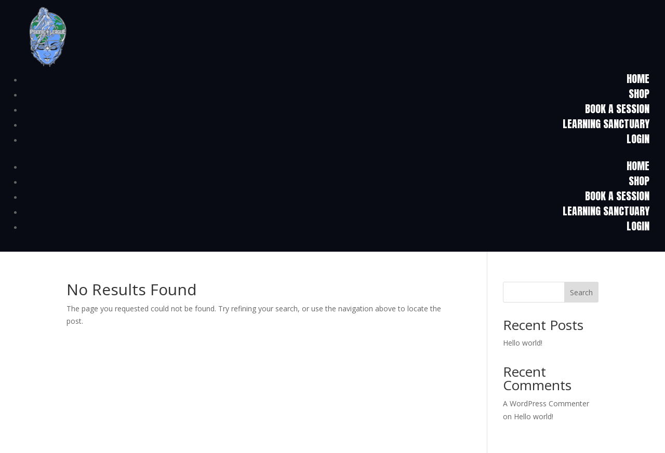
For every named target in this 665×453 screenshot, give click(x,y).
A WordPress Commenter (546, 403)
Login (638, 139)
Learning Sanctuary (606, 124)
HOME (638, 79)
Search (581, 292)
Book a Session (617, 109)
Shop (639, 94)
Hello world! (522, 343)
